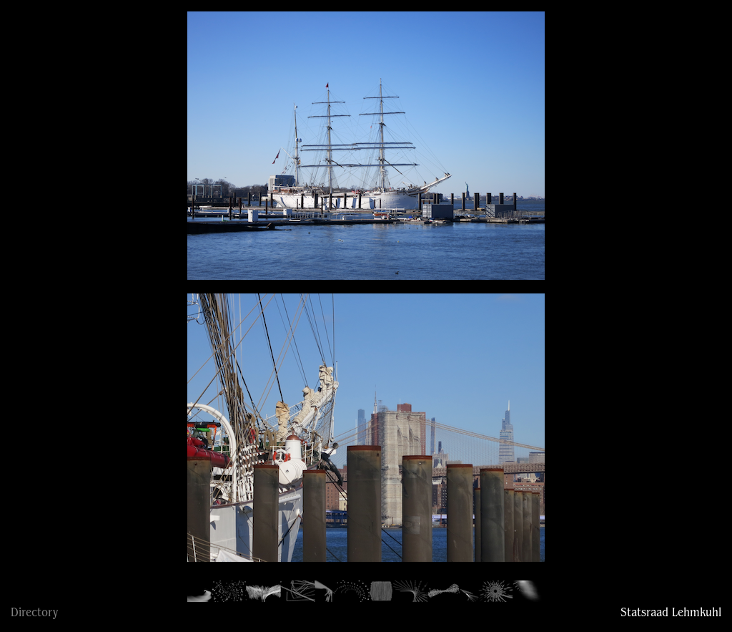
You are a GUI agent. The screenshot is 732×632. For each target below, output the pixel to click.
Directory (34, 614)
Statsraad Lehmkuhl (670, 614)
